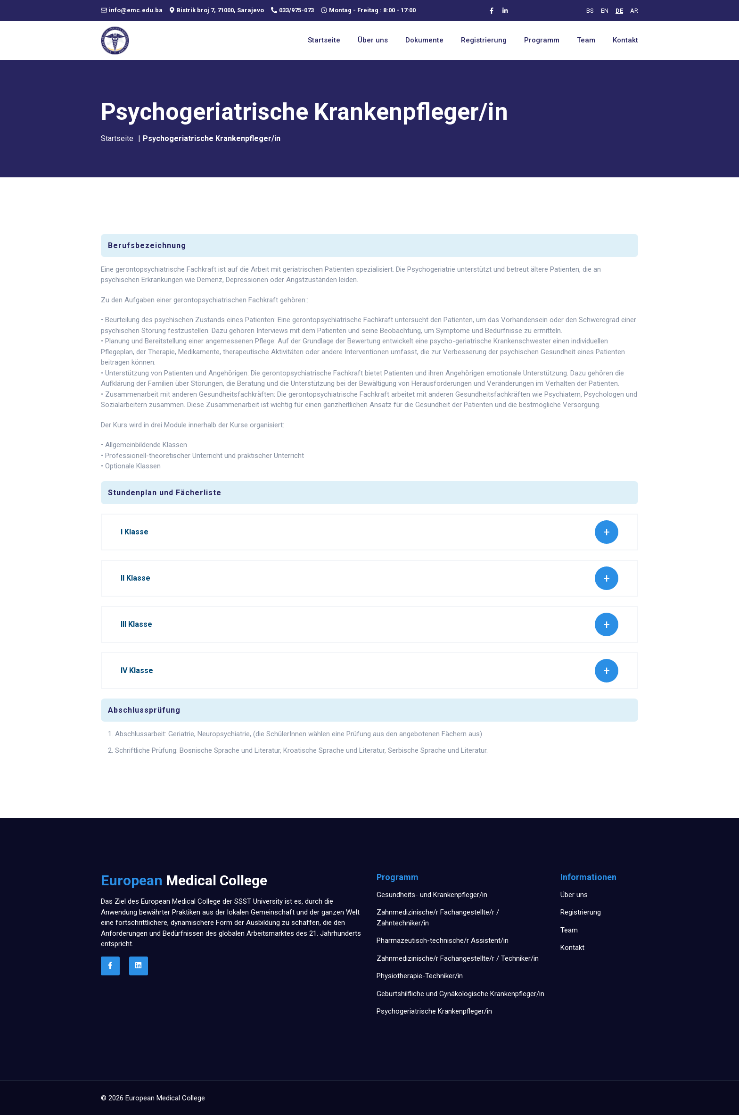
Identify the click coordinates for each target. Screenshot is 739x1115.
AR (634, 10)
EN (604, 10)
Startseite (324, 40)
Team (586, 40)
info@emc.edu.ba (136, 10)
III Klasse (136, 624)
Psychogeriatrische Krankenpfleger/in (434, 1011)
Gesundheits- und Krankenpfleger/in (432, 894)
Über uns (373, 40)
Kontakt (625, 40)
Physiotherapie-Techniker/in (420, 976)
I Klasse (134, 531)
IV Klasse (137, 670)
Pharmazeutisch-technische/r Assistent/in (443, 940)
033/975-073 (296, 10)
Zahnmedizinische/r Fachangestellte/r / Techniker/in (458, 958)
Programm (541, 40)
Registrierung (484, 40)
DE (619, 10)
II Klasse (135, 578)
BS (590, 10)
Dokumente (424, 40)
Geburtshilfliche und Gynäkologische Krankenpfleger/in (460, 994)
